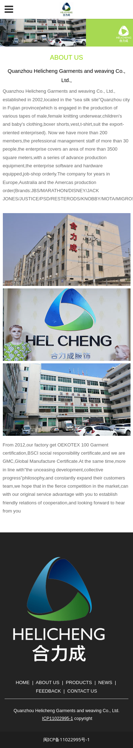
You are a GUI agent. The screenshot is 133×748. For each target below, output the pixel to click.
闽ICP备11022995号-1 (66, 739)
